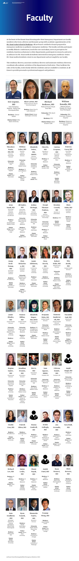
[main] (39, 17)
